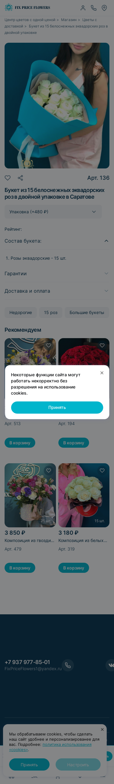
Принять (57, 407)
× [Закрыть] (102, 372)
